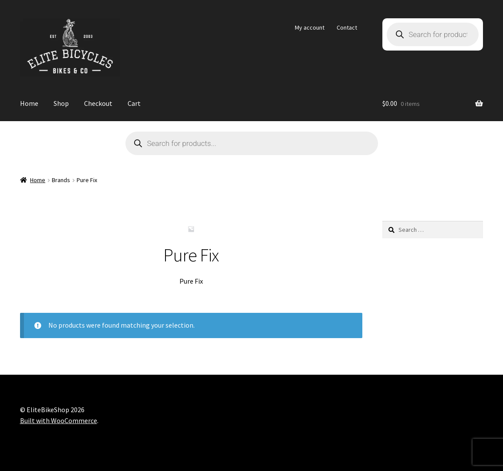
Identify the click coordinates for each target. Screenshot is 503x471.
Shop (61, 103)
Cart (134, 103)
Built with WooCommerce (58, 420)
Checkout (98, 103)
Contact (347, 27)
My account (309, 27)
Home (29, 103)
